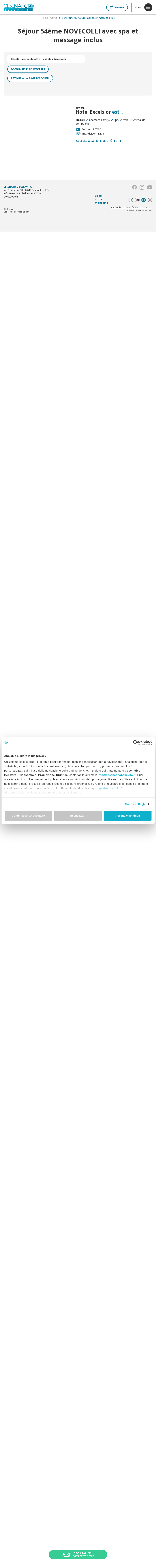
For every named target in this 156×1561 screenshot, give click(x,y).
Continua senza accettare (28, 815)
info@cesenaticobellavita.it (117, 774)
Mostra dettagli (135, 804)
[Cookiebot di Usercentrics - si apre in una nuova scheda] (136, 742)
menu (143, 7)
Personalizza (78, 815)
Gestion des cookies (141, 207)
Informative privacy (120, 207)
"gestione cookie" (110, 788)
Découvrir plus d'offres (28, 69)
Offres (117, 7)
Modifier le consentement (139, 209)
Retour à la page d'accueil (30, 78)
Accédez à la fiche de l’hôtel (98, 141)
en (137, 200)
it (131, 200)
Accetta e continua (127, 815)
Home (45, 17)
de (150, 200)
